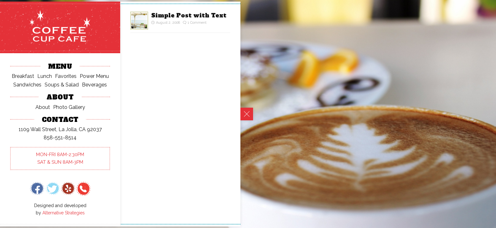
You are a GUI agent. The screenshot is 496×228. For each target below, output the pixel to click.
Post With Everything (40, 77)
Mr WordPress (32, 117)
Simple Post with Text (188, 15)
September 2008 (36, 191)
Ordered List (66, 142)
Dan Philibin (29, 126)
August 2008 (31, 199)
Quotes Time (31, 85)
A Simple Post (32, 69)
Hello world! (30, 52)
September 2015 (35, 183)
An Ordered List (34, 60)
